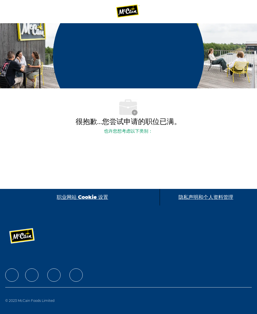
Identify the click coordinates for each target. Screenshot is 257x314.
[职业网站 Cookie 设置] (82, 197)
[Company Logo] (128, 11)
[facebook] (12, 275)
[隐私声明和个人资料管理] (206, 197)
